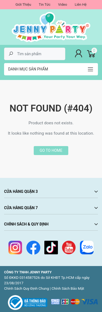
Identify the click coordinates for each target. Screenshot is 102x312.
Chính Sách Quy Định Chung (26, 288)
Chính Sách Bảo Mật (68, 288)
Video (62, 4)
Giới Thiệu (23, 4)
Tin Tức (44, 4)
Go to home (51, 150)
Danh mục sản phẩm (28, 69)
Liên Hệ (81, 4)
